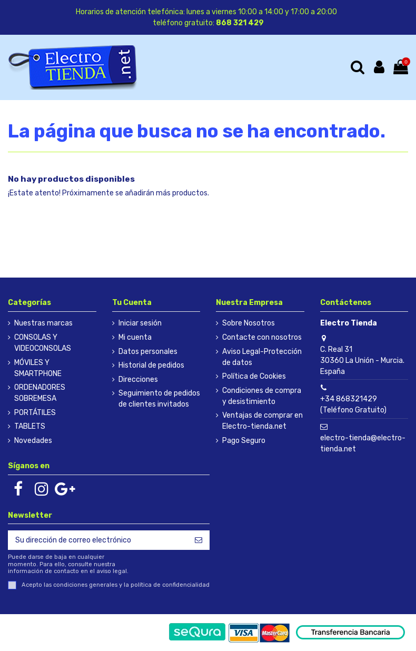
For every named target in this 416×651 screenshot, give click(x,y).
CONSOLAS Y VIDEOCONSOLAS (42, 343)
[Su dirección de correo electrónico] (97, 540)
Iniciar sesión (140, 323)
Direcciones (138, 379)
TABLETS (29, 426)
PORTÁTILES (35, 412)
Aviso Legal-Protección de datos (262, 357)
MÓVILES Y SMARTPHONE (38, 368)
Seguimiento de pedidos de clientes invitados (159, 399)
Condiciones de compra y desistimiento (261, 396)
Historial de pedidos (151, 365)
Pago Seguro (243, 440)
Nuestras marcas (43, 323)
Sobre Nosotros (248, 323)
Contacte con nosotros (262, 337)
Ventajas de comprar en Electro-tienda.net (262, 421)
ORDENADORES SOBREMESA (39, 393)
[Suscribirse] (198, 540)
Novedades (33, 440)
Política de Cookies (254, 376)
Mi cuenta (135, 337)
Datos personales (147, 351)
